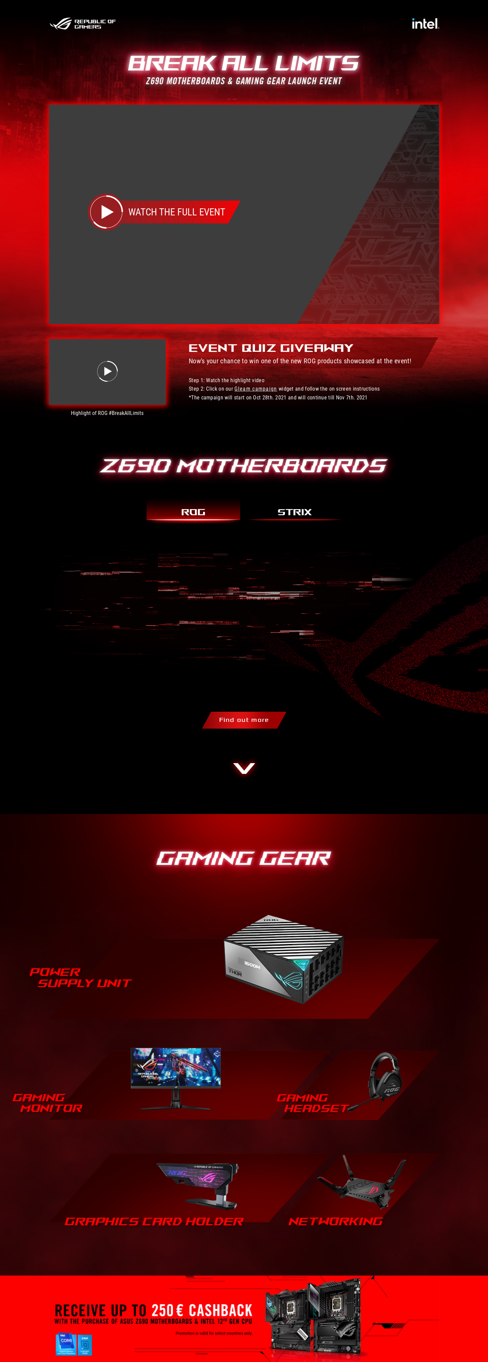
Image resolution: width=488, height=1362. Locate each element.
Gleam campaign (255, 389)
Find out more (244, 720)
